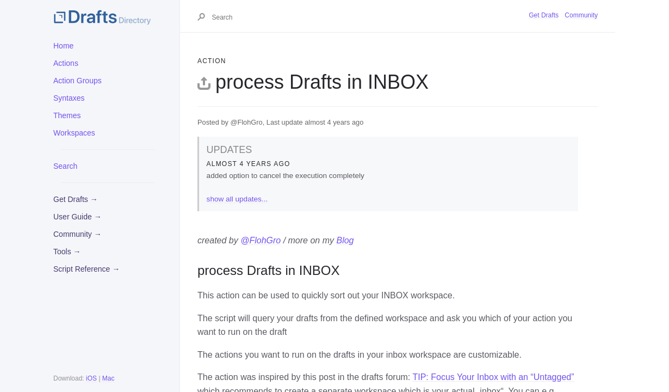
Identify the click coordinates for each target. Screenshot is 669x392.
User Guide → (77, 216)
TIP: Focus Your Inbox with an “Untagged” (493, 377)
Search (65, 166)
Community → (77, 234)
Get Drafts (544, 15)
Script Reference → (86, 269)
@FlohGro (260, 240)
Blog (345, 240)
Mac (108, 378)
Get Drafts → (75, 199)
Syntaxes (69, 98)
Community (581, 15)
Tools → (67, 251)
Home (63, 45)
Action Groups (77, 80)
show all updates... (237, 199)
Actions (65, 63)
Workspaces (74, 132)
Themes (67, 115)
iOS (91, 378)
